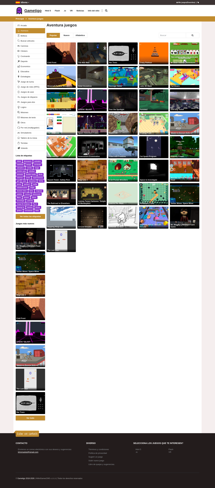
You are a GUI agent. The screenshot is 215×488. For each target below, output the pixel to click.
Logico (21, 107)
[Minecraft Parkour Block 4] (61, 77)
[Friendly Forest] (184, 147)
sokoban (32, 171)
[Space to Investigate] (154, 171)
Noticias (80, 11)
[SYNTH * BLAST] (30, 333)
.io (65, 11)
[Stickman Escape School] (30, 356)
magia (37, 168)
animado (20, 174)
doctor (37, 207)
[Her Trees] (30, 403)
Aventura (22, 31)
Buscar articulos (25, 41)
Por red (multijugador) (28, 128)
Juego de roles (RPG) (28, 87)
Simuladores (24, 133)
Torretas (22, 143)
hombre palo (21, 171)
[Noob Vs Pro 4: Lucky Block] (61, 100)
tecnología (20, 201)
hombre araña (31, 174)
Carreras (22, 46)
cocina (27, 194)
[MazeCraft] (123, 124)
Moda (40, 174)
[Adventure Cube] (154, 194)
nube (24, 181)
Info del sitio (93, 11)
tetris (31, 191)
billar (37, 210)
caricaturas (29, 210)
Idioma (21, 2)
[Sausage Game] (123, 77)
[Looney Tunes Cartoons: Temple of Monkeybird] (92, 194)
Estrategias (23, 76)
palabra (19, 194)
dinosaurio (28, 161)
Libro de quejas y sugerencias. (102, 464)
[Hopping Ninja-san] (61, 218)
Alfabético (80, 35)
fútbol (19, 161)
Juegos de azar (25, 92)
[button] (106, 11)
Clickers (22, 51)
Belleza (22, 36)
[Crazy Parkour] (154, 53)
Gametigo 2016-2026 (25, 478)
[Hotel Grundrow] (92, 77)
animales (37, 161)
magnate (39, 191)
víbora (34, 197)
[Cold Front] (30, 309)
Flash (57, 11)
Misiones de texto (26, 117)
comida (29, 168)
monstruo (32, 181)
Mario (19, 197)
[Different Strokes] (123, 218)
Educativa (23, 71)
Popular (53, 35)
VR (71, 11)
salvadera (20, 168)
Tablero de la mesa (27, 138)
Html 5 (48, 11)
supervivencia (38, 178)
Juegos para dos (26, 102)
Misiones (22, 112)
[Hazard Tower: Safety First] (61, 171)
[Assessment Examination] (92, 147)
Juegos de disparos (27, 97)
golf (18, 181)
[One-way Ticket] (184, 100)
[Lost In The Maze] (123, 194)
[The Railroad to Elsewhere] (61, 194)
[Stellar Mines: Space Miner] (30, 262)
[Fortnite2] (154, 100)
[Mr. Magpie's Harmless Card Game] (30, 239)
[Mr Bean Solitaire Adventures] (184, 53)
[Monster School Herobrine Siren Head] (184, 171)
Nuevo (67, 35)
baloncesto (36, 194)
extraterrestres (22, 187)
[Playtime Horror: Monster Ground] (154, 218)
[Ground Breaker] (92, 218)
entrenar (20, 178)
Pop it (35, 204)
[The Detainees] (61, 124)
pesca (19, 184)
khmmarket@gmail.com (28, 452)
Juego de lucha (25, 82)
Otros (21, 122)
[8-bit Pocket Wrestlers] (123, 171)
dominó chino (22, 191)
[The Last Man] (30, 380)
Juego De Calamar (23, 204)
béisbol (26, 197)
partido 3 (27, 184)
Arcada (22, 25)
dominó (30, 207)
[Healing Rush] (154, 124)
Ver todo (30, 418)
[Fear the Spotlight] (123, 100)
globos (19, 210)
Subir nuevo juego (96, 460)
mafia (35, 184)
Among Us (20, 207)
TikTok (41, 181)
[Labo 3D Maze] (154, 77)
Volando (22, 148)
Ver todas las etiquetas (30, 216)
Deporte (22, 61)
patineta (30, 201)
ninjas (32, 187)
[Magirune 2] (30, 286)
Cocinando (23, 56)
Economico (23, 66)
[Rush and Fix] (61, 147)
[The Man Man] (92, 53)
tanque (28, 164)
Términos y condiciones (99, 449)
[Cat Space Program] (154, 147)
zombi (28, 178)
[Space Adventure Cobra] (92, 124)
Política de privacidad (98, 453)
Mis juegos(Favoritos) (185, 2)
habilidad (20, 164)
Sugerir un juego (96, 457)
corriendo (37, 164)
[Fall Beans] (184, 77)
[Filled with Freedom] (123, 147)
